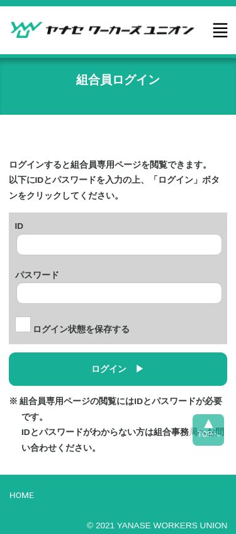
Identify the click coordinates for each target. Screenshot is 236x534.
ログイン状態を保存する (72, 329)
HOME (21, 495)
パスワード (37, 273)
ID (19, 224)
